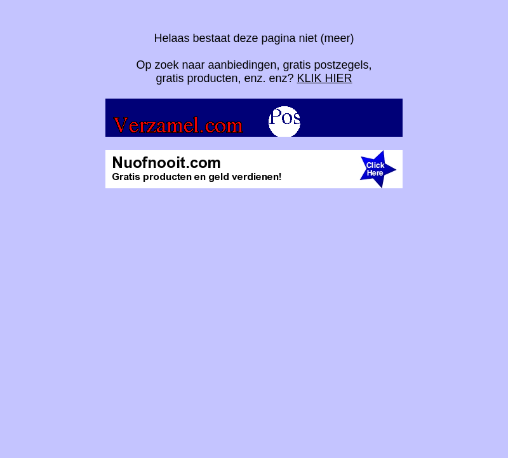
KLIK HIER (324, 78)
